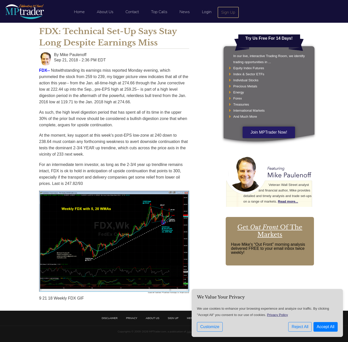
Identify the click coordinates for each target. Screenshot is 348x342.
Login (206, 12)
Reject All (300, 327)
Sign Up (228, 12)
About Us (105, 12)
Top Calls (159, 12)
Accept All (325, 327)
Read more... (288, 201)
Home (79, 12)
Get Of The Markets (269, 231)
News (185, 12)
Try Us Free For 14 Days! (269, 38)
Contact (132, 12)
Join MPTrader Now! (268, 132)
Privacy (131, 318)
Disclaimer (110, 318)
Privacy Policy (277, 315)
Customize (209, 327)
